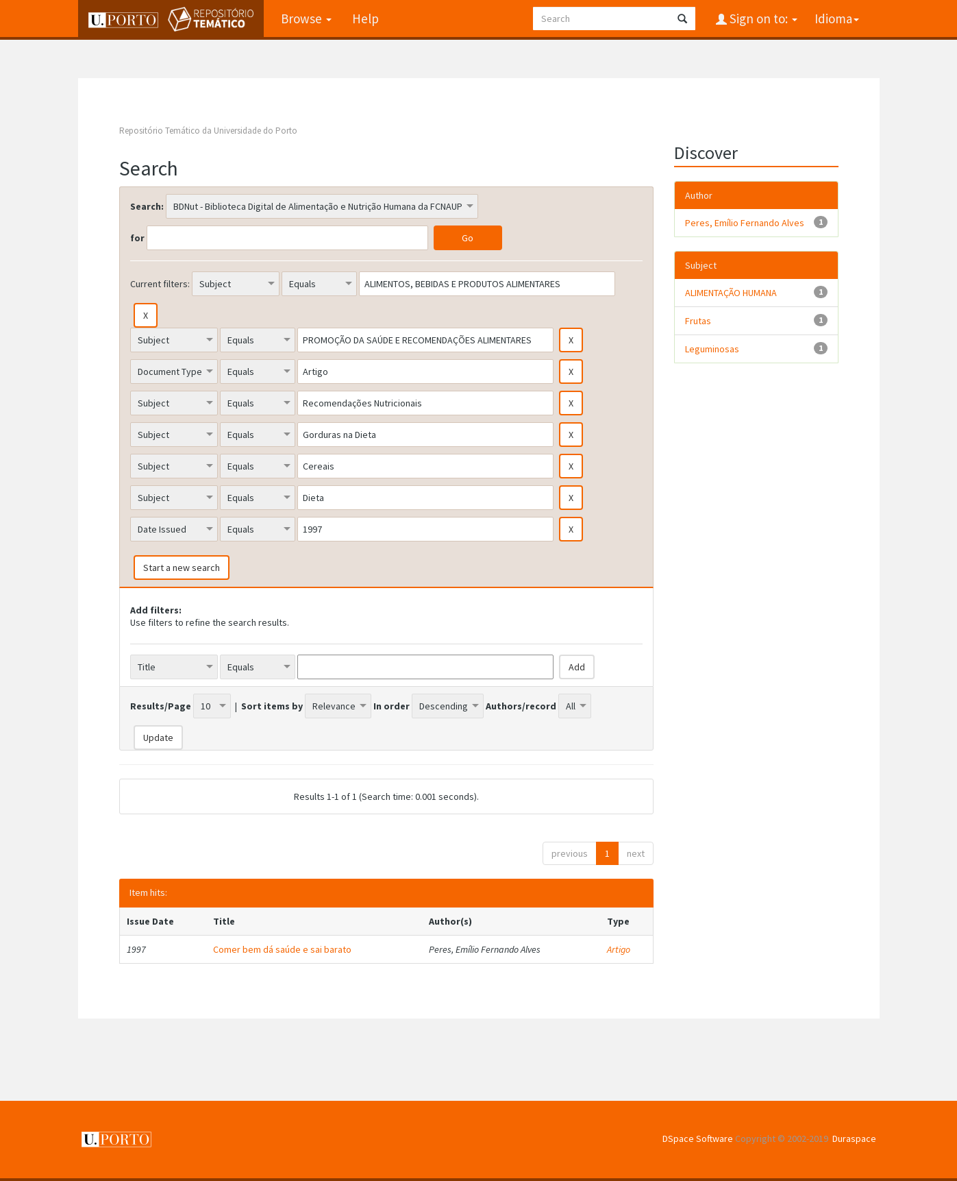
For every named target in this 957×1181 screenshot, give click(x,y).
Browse (306, 18)
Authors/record (521, 706)
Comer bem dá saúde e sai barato (282, 949)
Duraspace (854, 1138)
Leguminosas (712, 349)
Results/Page (160, 706)
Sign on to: (762, 18)
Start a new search (181, 567)
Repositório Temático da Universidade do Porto (208, 130)
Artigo (618, 949)
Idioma (837, 18)
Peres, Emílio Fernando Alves (744, 223)
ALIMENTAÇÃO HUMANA (731, 293)
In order (391, 706)
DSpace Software (697, 1138)
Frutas (698, 321)
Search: (147, 206)
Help (365, 18)
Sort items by (272, 706)
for (137, 238)
